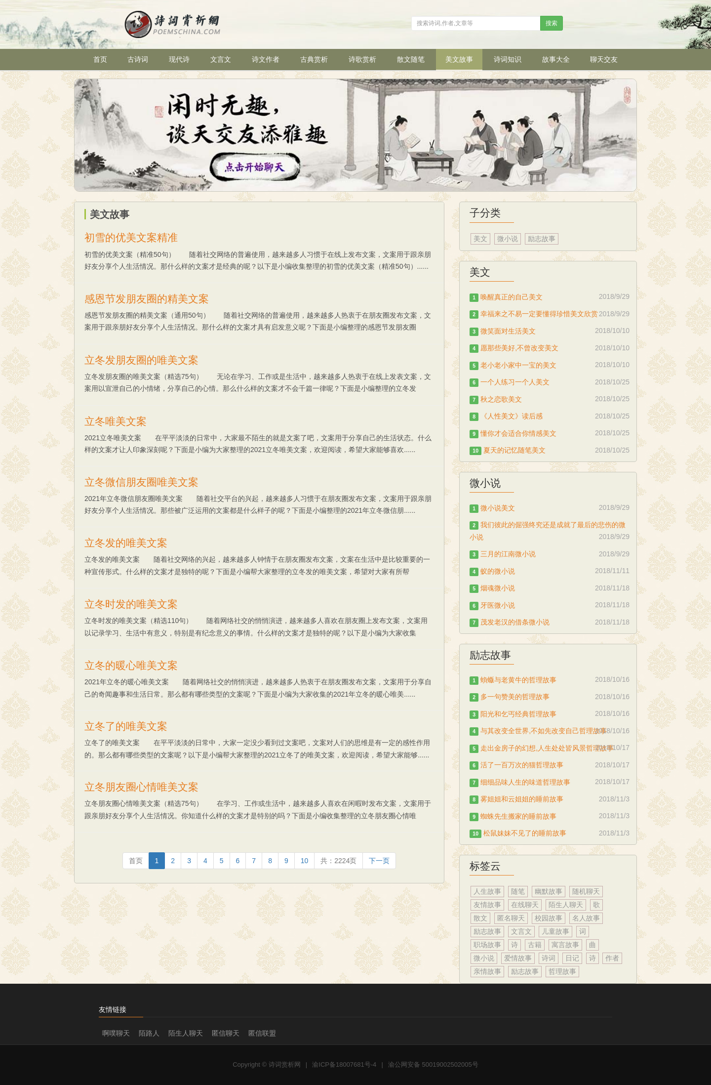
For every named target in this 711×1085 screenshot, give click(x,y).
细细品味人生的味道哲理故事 (525, 782)
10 (305, 861)
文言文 (220, 59)
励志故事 (541, 239)
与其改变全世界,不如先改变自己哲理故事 (543, 731)
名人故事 (586, 918)
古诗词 (137, 59)
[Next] (379, 860)
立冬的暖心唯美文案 (131, 665)
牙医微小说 (497, 605)
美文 (480, 239)
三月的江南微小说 (508, 554)
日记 (572, 958)
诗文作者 (265, 59)
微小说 (507, 239)
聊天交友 (604, 59)
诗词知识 (507, 59)
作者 (612, 958)
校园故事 (548, 918)
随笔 (518, 891)
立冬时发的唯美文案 (131, 604)
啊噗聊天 (116, 1033)
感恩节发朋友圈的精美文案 (146, 298)
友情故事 (487, 905)
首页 (100, 59)
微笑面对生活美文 (508, 331)
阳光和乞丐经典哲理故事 (518, 714)
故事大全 (556, 59)
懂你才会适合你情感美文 (518, 433)
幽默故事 (548, 891)
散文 (480, 918)
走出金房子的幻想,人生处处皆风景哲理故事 (547, 748)
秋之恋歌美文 (501, 399)
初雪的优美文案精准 (131, 237)
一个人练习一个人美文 (515, 382)
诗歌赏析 (362, 59)
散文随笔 (411, 59)
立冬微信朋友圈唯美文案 (141, 482)
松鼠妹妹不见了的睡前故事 (524, 833)
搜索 (551, 23)
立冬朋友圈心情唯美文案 (141, 787)
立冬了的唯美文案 (125, 726)
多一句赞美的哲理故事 (515, 697)
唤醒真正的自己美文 (511, 297)
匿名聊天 (511, 918)
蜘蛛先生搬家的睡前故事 (518, 816)
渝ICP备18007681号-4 (344, 1064)
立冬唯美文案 (115, 421)
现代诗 (179, 59)
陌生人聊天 (566, 905)
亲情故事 (487, 971)
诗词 (548, 958)
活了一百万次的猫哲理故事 (521, 765)
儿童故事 (555, 931)
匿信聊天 (225, 1033)
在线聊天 (525, 905)
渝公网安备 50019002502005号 (433, 1064)
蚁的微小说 (497, 571)
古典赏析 (314, 59)
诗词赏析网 (285, 1064)
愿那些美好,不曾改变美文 (519, 348)
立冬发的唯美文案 (125, 542)
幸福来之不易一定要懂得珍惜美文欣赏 (539, 314)
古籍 (535, 945)
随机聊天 (586, 891)
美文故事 (459, 59)
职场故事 (487, 945)
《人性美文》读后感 (511, 416)
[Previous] (135, 860)
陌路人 (149, 1033)
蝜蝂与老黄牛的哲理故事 (518, 680)
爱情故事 (518, 958)
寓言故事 (565, 945)
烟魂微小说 (497, 588)
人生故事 (487, 891)
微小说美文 (497, 508)
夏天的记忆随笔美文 (514, 450)
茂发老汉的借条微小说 (515, 622)
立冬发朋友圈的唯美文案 (141, 360)
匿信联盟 (262, 1033)
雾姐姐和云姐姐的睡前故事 (521, 799)
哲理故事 (562, 971)
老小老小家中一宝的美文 (518, 365)
